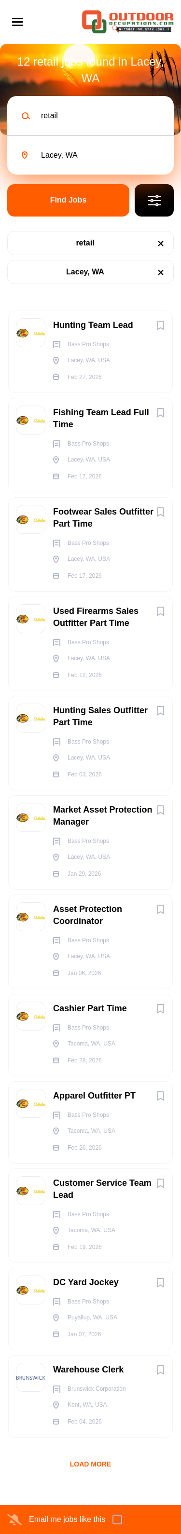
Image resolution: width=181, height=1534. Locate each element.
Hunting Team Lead (93, 325)
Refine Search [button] (154, 200)
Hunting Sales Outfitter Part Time (100, 716)
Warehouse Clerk (88, 1369)
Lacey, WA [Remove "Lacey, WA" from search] (85, 272)
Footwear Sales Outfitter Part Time (103, 518)
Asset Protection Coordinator (87, 915)
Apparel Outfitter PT (94, 1095)
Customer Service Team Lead (102, 1189)
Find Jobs (68, 200)
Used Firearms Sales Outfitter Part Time (96, 617)
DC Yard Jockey (86, 1282)
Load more (90, 1464)
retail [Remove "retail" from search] (85, 243)
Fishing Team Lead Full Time (101, 418)
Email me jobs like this (67, 1519)
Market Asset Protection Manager (102, 816)
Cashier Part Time (90, 1008)
